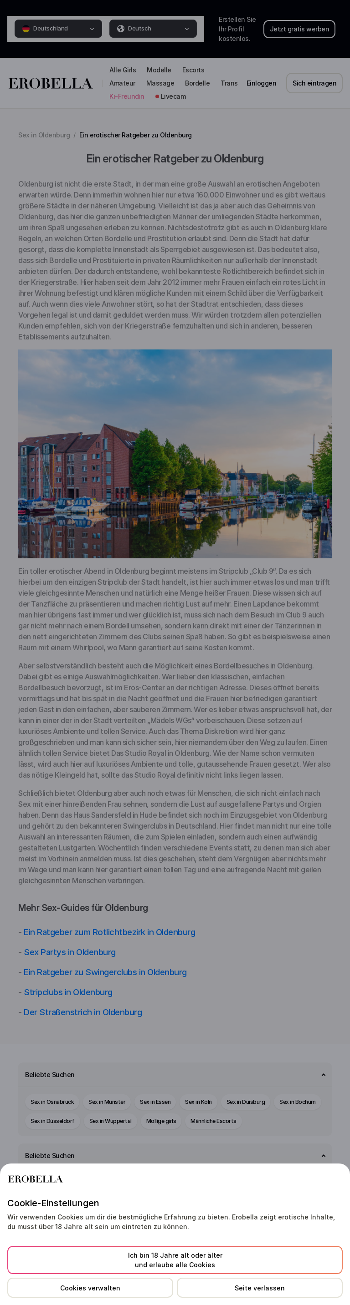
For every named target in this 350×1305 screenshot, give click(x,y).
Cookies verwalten (90, 1288)
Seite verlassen (260, 1288)
